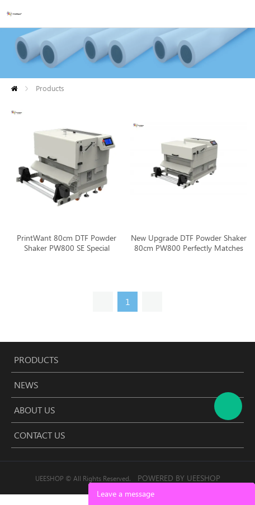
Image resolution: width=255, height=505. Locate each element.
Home (14, 88)
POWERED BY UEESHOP (179, 478)
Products (50, 88)
